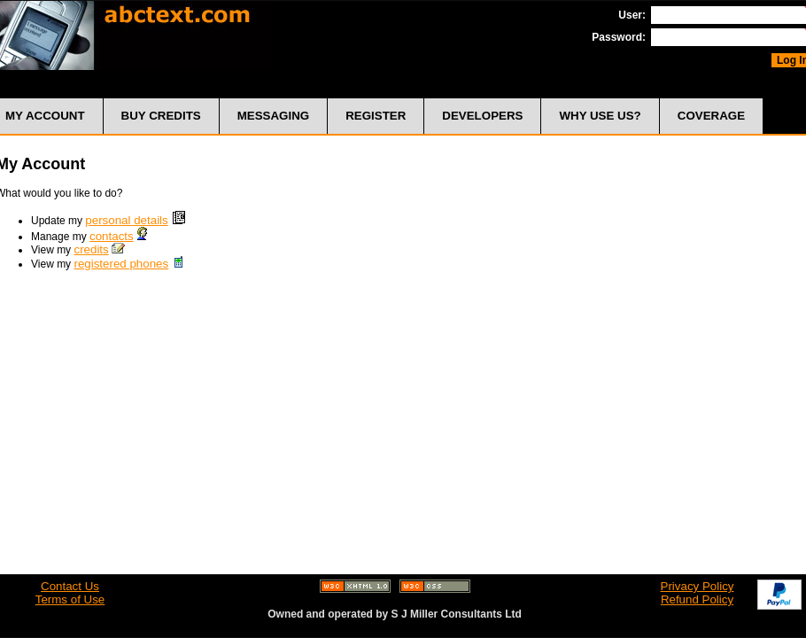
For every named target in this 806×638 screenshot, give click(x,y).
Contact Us (70, 586)
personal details (126, 220)
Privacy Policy (697, 586)
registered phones (121, 263)
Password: (619, 37)
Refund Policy (697, 599)
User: (632, 15)
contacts (111, 236)
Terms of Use (70, 599)
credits (91, 249)
